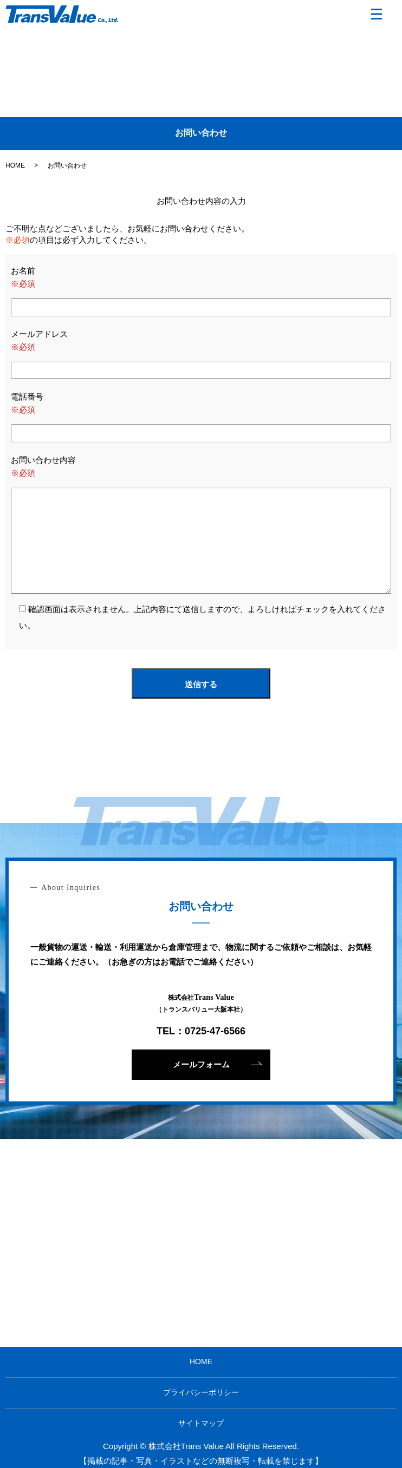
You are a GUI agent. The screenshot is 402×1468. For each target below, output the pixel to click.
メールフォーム (201, 1064)
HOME (15, 165)
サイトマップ (201, 1423)
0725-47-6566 (215, 1031)
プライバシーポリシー (201, 1392)
